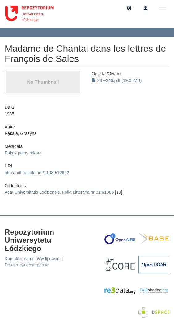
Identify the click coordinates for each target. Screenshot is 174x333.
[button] (129, 7)
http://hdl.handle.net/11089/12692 (37, 172)
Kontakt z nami (19, 258)
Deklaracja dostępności (27, 264)
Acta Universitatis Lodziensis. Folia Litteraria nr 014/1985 (59, 192)
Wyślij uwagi (49, 258)
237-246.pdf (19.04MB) (117, 80)
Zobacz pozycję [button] (24, 32)
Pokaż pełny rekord (23, 152)
